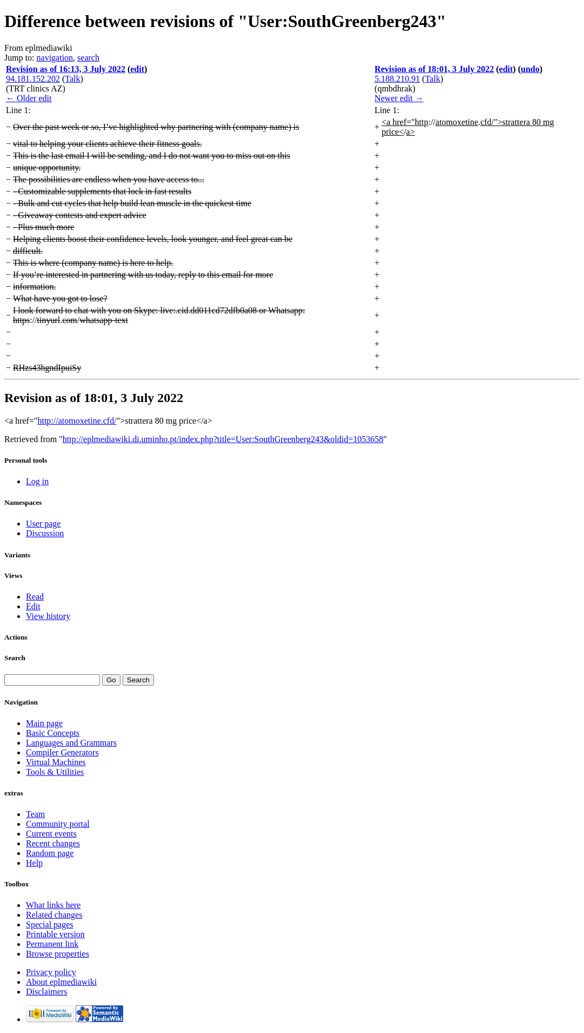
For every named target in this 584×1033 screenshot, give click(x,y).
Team (35, 814)
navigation (55, 57)
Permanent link (52, 944)
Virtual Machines (56, 762)
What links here (53, 905)
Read (35, 596)
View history (48, 616)
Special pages (49, 924)
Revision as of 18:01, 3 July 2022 (434, 69)
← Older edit (28, 98)
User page (43, 523)
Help (34, 862)
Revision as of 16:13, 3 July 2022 (65, 69)
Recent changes (53, 843)
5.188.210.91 (397, 78)
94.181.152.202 (33, 78)
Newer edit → (399, 98)
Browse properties (57, 953)
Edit (33, 606)
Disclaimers (46, 991)
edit (137, 69)
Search (14, 658)
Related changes (54, 914)
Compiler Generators (62, 752)
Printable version (55, 934)
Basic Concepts (52, 733)
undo (530, 69)
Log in (37, 481)
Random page (49, 853)
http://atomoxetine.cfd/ (76, 420)
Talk (72, 78)
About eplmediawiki (61, 981)
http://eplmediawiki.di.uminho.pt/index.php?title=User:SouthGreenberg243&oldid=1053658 (223, 439)
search (88, 57)
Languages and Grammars (71, 742)
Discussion (45, 533)
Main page (44, 723)
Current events (51, 833)
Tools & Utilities (55, 772)
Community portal (58, 823)
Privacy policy (51, 972)
